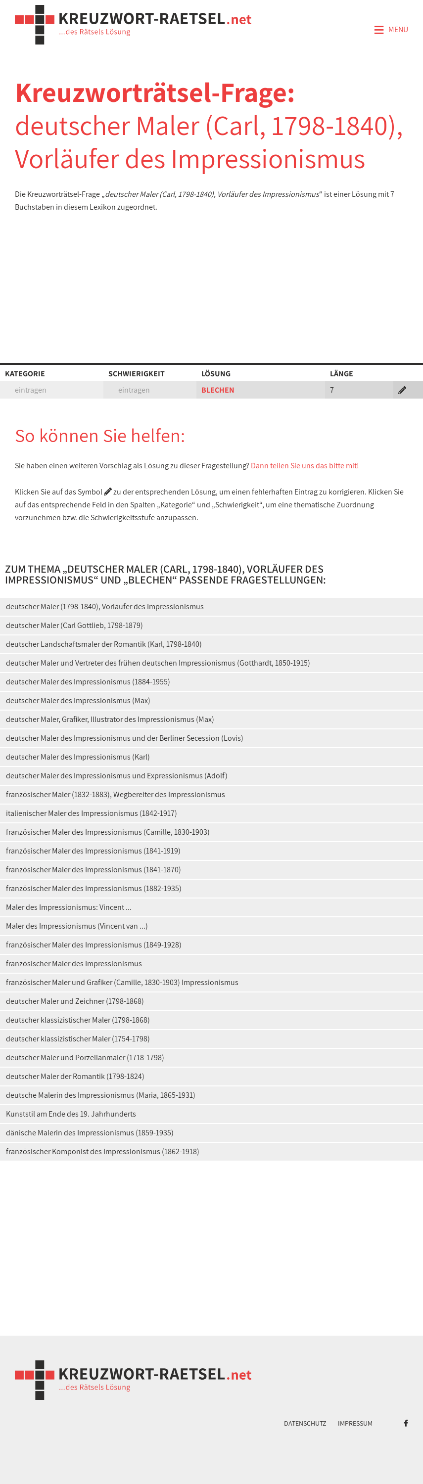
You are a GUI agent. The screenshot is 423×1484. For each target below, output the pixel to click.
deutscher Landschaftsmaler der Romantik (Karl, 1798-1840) (104, 644)
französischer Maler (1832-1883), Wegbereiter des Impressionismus (115, 794)
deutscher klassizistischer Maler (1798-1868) (78, 1020)
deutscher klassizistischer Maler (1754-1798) (78, 1039)
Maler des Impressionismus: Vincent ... (69, 907)
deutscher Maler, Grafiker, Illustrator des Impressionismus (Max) (110, 719)
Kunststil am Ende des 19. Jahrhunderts (71, 1114)
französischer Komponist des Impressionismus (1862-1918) (102, 1151)
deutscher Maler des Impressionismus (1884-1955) (88, 681)
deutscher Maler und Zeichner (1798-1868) (75, 1001)
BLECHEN (218, 390)
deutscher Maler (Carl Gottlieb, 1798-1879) (74, 625)
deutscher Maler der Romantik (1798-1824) (75, 1076)
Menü (391, 30)
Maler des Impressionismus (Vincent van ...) (77, 926)
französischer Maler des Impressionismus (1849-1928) (94, 945)
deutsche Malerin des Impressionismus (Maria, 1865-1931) (100, 1095)
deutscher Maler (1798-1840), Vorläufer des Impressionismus (105, 606)
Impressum (355, 1423)
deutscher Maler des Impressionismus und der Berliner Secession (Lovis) (124, 738)
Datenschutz (305, 1423)
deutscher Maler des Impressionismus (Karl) (78, 757)
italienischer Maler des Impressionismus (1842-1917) (91, 813)
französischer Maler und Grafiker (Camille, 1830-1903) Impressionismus (122, 982)
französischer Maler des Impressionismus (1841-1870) (93, 869)
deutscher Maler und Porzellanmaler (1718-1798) (85, 1057)
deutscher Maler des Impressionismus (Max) (78, 700)
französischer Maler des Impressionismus (74, 963)
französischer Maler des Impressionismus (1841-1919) (93, 851)
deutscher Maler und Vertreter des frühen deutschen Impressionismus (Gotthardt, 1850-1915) (158, 663)
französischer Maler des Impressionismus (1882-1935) (94, 888)
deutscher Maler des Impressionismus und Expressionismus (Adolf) (117, 775)
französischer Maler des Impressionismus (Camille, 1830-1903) (108, 832)
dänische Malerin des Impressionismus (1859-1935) (90, 1132)
